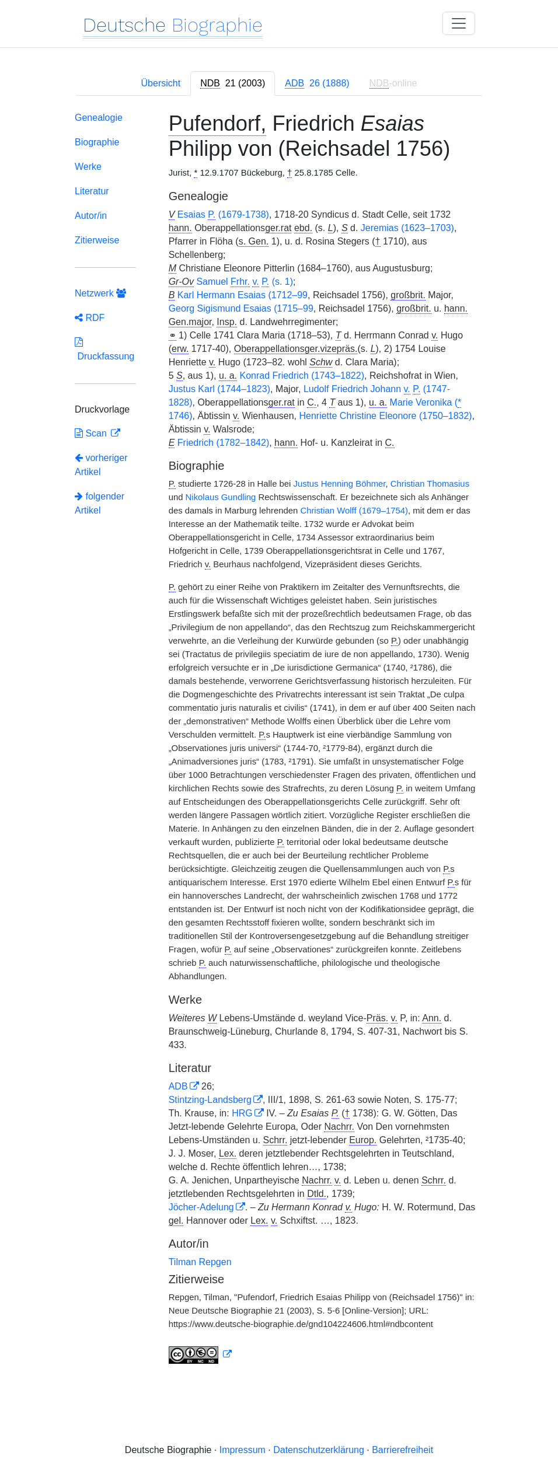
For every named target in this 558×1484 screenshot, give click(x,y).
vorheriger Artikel (101, 465)
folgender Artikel (99, 503)
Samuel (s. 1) (244, 282)
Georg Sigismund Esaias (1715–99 (241, 308)
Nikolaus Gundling (221, 497)
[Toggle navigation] (458, 23)
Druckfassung (104, 349)
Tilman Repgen (200, 1262)
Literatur (92, 191)
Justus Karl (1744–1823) (219, 389)
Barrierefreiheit (402, 1450)
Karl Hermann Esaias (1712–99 (242, 295)
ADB (178, 1086)
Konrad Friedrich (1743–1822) (302, 375)
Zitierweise (97, 240)
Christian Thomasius (429, 483)
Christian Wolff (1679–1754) (354, 510)
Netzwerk (100, 293)
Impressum (242, 1450)
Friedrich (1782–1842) (223, 443)
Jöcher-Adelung (201, 1207)
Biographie (97, 142)
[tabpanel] (279, 740)
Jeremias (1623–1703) (407, 228)
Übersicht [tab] (161, 83)
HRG (242, 1113)
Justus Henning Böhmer (340, 483)
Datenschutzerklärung (318, 1450)
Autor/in (91, 216)
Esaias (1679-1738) (223, 214)
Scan (92, 433)
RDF (89, 318)
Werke (88, 167)
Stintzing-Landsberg (210, 1100)
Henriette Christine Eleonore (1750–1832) (385, 416)
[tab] (232, 83)
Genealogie (99, 118)
